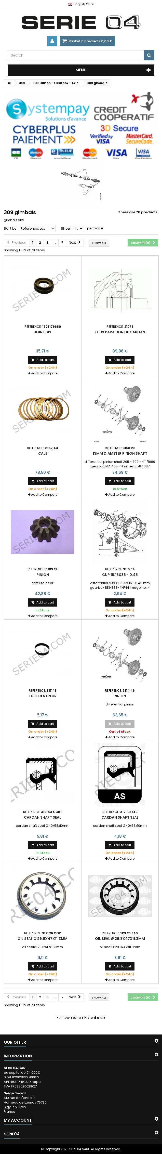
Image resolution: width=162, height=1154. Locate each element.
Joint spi (42, 332)
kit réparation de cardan (119, 332)
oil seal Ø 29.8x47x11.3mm (43, 938)
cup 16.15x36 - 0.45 (120, 574)
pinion (42, 574)
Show (66, 228)
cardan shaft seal (42, 817)
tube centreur (43, 696)
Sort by (10, 228)
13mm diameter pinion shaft (120, 453)
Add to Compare (44, 373)
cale (42, 453)
